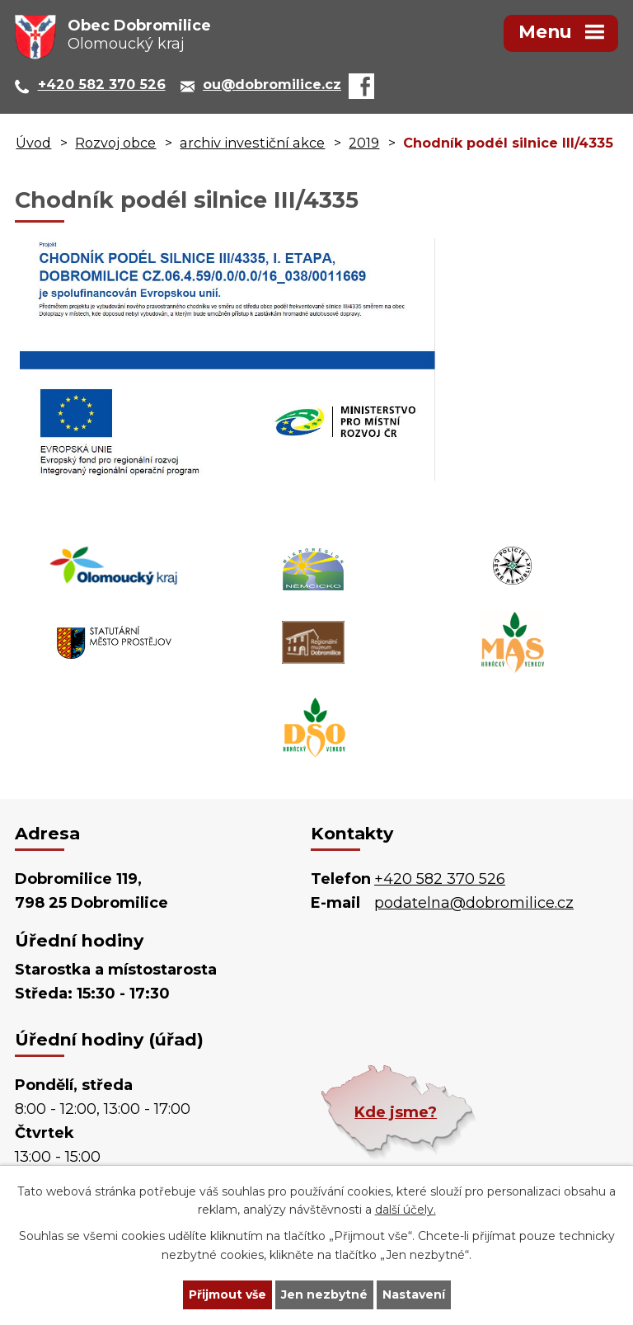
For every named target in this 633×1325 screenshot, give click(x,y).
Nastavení (413, 1294)
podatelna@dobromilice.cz (474, 903)
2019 (364, 142)
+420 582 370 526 (439, 879)
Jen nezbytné (324, 1294)
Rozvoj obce (115, 142)
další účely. (405, 1210)
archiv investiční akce (252, 142)
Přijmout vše (227, 1294)
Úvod (33, 142)
